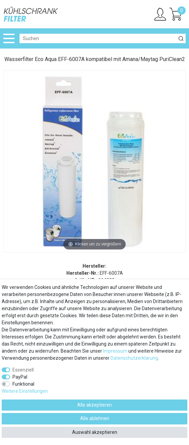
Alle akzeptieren (94, 405)
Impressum (115, 351)
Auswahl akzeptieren (94, 432)
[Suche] (181, 38)
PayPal (19, 377)
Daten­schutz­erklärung (134, 358)
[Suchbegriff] (98, 38)
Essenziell (23, 370)
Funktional (23, 384)
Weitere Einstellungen (25, 391)
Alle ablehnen (94, 418)
